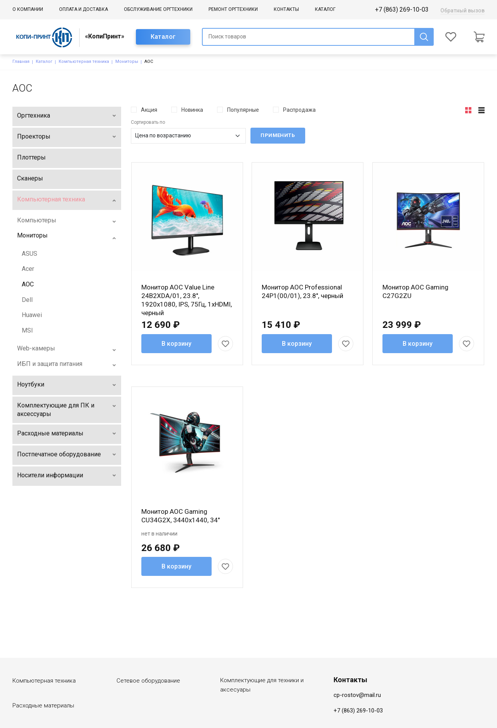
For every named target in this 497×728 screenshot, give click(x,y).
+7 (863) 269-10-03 (402, 9)
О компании (27, 9)
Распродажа (299, 110)
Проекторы (33, 136)
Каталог (325, 9)
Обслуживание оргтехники (158, 9)
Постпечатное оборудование (59, 454)
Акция (149, 110)
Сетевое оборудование (148, 650)
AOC (28, 284)
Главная (21, 61)
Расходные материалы (50, 433)
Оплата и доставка (83, 9)
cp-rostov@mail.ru (357, 664)
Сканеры (30, 178)
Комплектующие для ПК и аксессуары (55, 410)
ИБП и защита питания (49, 363)
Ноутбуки (30, 384)
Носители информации (50, 475)
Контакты (286, 9)
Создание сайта (426, 719)
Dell (27, 299)
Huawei (32, 315)
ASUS (29, 253)
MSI (27, 330)
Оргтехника (33, 115)
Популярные (243, 110)
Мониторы (126, 61)
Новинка (192, 110)
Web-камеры (36, 348)
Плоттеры (31, 157)
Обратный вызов (462, 10)
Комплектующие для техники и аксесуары (262, 655)
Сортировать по (148, 122)
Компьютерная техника (84, 61)
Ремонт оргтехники (233, 9)
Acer (28, 268)
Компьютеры (36, 220)
